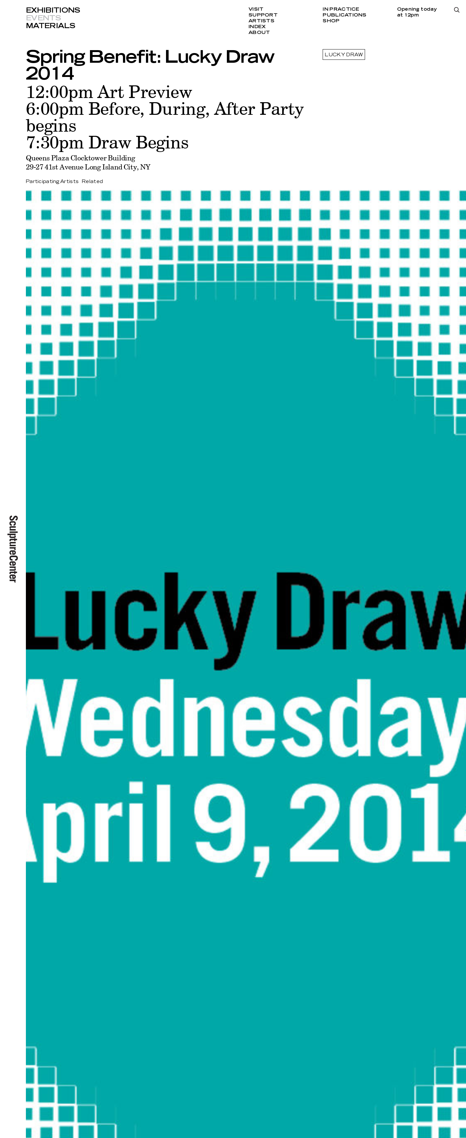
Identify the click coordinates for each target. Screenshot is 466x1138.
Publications (344, 15)
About (259, 32)
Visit (256, 9)
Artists (261, 21)
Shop (331, 21)
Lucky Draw (344, 55)
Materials (50, 25)
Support (263, 15)
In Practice (341, 9)
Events (43, 18)
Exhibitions (53, 10)
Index (257, 27)
